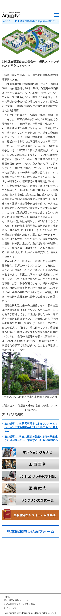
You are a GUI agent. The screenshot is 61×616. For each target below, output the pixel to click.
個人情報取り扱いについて (16, 600)
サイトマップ (10, 608)
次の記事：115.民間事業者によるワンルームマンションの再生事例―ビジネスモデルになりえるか (31, 427)
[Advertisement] (30, 5)
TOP (7, 21)
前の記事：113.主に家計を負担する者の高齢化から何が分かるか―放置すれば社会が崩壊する (31, 438)
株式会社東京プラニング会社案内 (19, 604)
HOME (7, 597)
